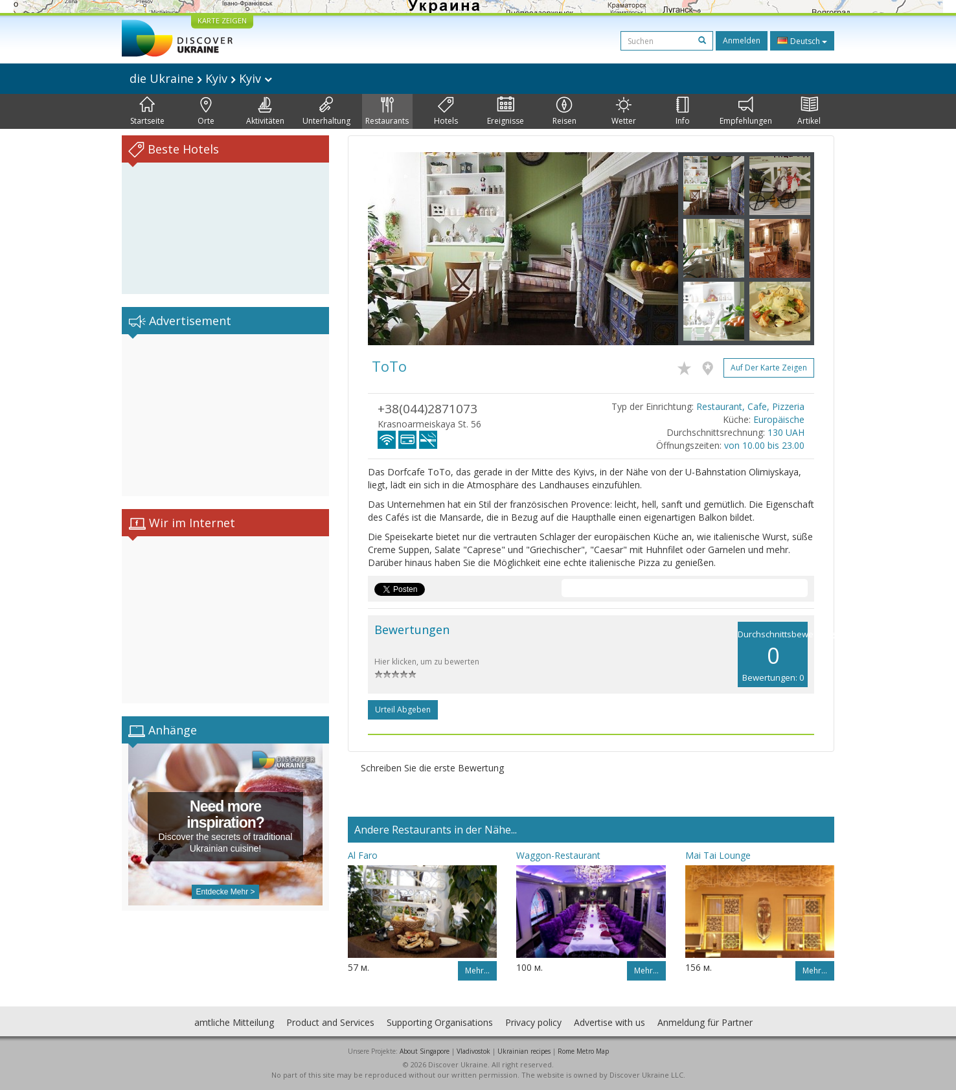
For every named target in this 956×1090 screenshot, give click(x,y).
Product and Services (330, 1022)
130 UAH (786, 432)
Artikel (809, 111)
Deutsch (802, 41)
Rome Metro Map (583, 1051)
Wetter (623, 111)
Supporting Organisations (440, 1022)
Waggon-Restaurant (558, 855)
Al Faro (363, 855)
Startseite (147, 111)
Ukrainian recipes (524, 1051)
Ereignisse (505, 111)
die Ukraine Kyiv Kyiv (201, 78)
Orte (206, 111)
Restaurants (387, 111)
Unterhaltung (326, 111)
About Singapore (425, 1051)
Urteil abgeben (403, 709)
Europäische (778, 419)
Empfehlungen (746, 111)
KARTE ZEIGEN (222, 20)
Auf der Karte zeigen (769, 367)
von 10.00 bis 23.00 (764, 445)
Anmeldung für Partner (705, 1022)
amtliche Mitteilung (234, 1022)
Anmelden (741, 40)
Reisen (564, 111)
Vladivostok (473, 1051)
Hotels (446, 111)
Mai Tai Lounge (718, 855)
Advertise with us (609, 1022)
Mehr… (477, 970)
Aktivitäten (265, 111)
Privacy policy (533, 1022)
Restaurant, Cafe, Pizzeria (750, 406)
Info (683, 111)
